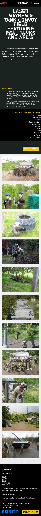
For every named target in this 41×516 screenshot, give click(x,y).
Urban (39, 131)
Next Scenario (31, 149)
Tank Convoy (36, 115)
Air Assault (37, 135)
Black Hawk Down (35, 122)
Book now (30, 512)
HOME (4, 477)
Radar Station (36, 124)
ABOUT (4, 479)
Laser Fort (37, 120)
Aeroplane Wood (35, 137)
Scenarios (24, 3)
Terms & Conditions (8, 494)
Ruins (39, 128)
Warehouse (37, 118)
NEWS (4, 481)
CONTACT (5, 485)
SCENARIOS (6, 483)
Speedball (37, 133)
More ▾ (36, 3)
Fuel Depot (37, 126)
